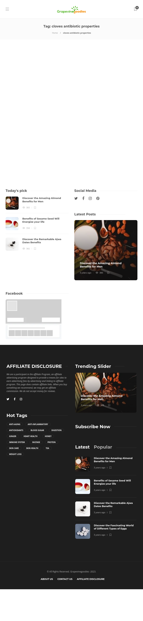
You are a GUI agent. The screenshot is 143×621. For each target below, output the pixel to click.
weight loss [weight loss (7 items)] (15, 486)
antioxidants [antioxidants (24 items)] (16, 462)
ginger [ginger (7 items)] (12, 468)
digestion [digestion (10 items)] (56, 462)
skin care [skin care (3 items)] (14, 480)
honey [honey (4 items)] (48, 468)
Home (55, 32)
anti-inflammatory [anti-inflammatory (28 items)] (38, 456)
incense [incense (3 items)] (36, 474)
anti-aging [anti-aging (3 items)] (14, 456)
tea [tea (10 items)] (47, 480)
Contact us (64, 610)
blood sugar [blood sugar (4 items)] (37, 462)
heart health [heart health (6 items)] (30, 468)
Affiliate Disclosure (91, 610)
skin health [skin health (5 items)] (32, 480)
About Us (47, 610)
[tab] (82, 478)
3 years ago (85, 304)
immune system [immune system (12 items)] (17, 474)
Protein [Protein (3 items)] (51, 474)
